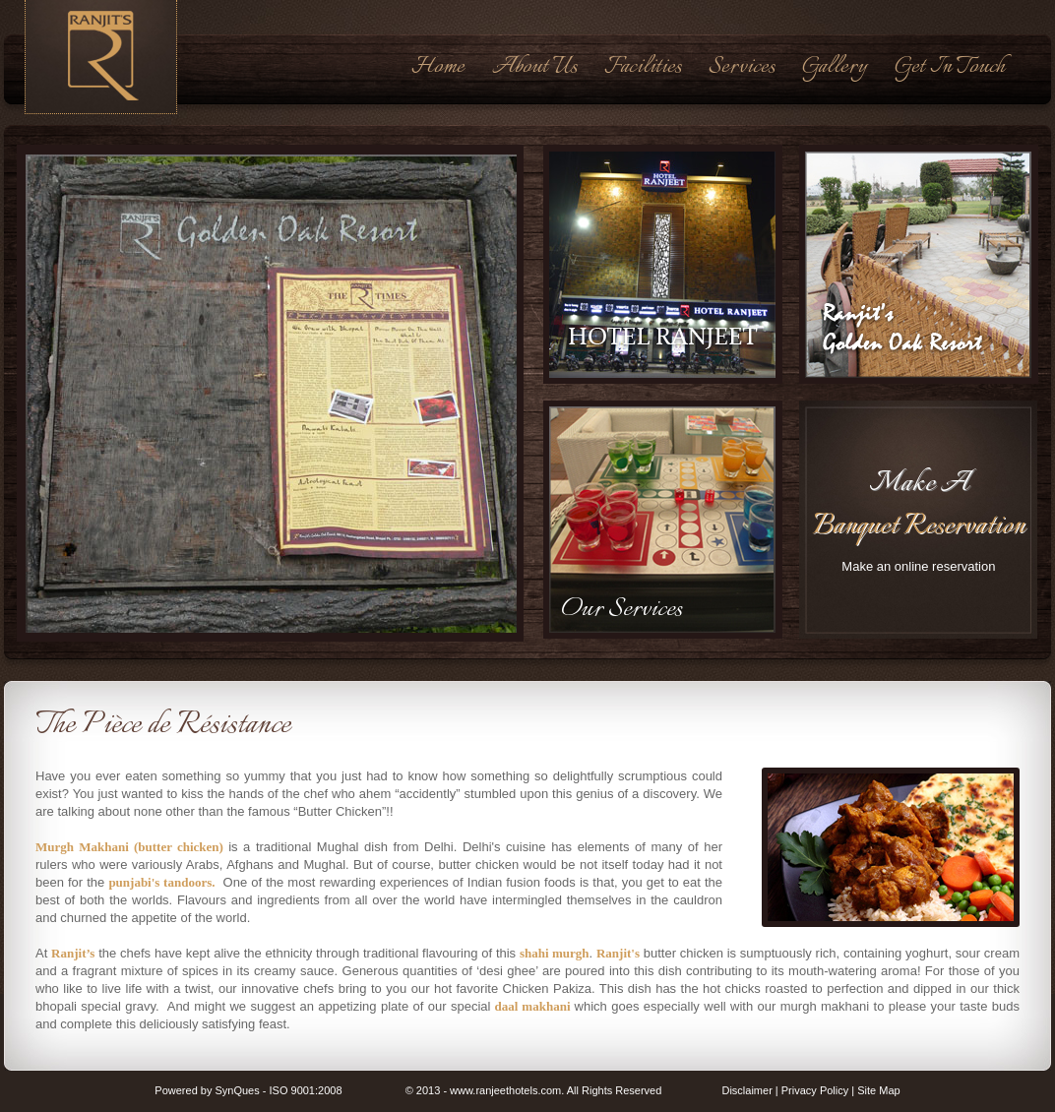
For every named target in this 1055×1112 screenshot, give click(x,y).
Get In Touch (950, 67)
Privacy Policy (814, 1090)
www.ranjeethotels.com (505, 1090)
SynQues (237, 1090)
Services (742, 67)
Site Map (878, 1090)
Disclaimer (746, 1090)
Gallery (834, 67)
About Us (534, 67)
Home (438, 67)
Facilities (642, 67)
